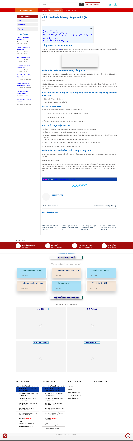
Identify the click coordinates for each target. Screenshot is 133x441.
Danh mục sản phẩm (24, 10)
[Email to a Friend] (79, 185)
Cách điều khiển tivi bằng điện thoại (105, 206)
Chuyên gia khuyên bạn (51, 37)
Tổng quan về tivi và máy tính (51, 31)
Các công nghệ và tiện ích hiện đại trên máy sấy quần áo (69, 227)
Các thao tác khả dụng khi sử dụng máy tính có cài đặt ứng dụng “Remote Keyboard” (67, 35)
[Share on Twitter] (76, 185)
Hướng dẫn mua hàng (73, 398)
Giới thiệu (44, 10)
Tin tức (74, 10)
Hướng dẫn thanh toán (74, 392)
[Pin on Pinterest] (82, 185)
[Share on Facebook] (73, 185)
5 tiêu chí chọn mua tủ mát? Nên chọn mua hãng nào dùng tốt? (50, 227)
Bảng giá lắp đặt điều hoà (74, 395)
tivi (60, 49)
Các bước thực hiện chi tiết (51, 39)
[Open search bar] (66, 439)
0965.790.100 (28, 418)
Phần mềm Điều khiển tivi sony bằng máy (55, 33)
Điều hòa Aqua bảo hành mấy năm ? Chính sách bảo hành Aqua (108, 227)
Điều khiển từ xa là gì (50, 206)
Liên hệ (70, 389)
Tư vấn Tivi (57, 15)
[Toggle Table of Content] (90, 28)
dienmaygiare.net (28, 426)
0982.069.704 (54, 418)
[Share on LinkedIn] (85, 185)
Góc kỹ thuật (21, 24)
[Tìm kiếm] (81, 4)
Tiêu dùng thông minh (92, 4)
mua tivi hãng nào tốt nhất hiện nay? (64, 179)
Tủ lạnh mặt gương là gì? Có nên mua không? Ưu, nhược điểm (88, 227)
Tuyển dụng (67, 10)
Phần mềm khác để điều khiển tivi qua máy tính (56, 41)
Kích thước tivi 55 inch (23, 57)
